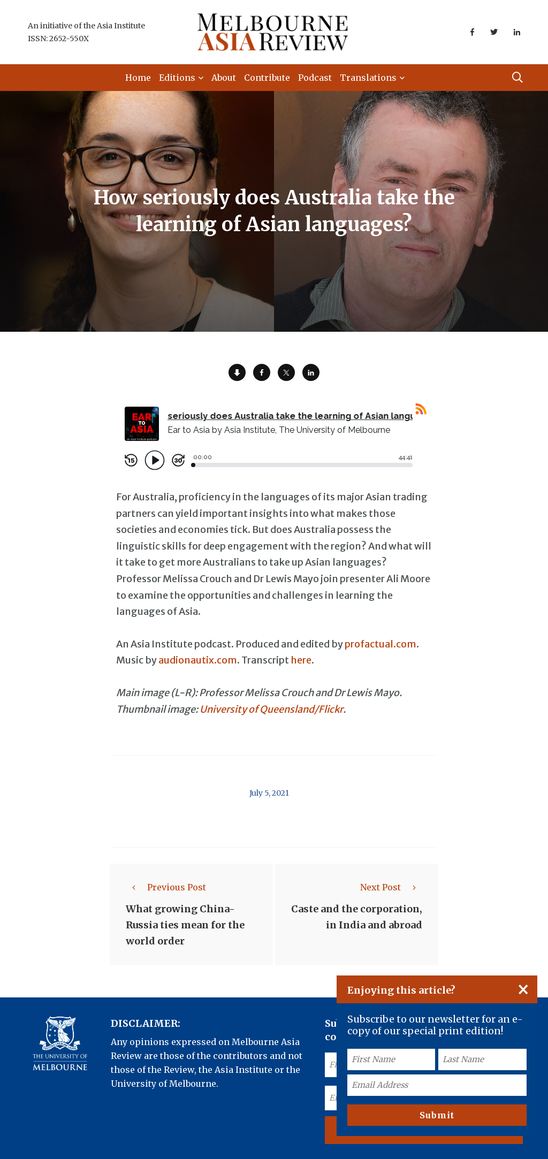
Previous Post (166, 887)
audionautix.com (197, 660)
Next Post (391, 887)
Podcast (315, 77)
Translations (368, 77)
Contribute (267, 77)
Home (138, 77)
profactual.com (380, 644)
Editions (177, 77)
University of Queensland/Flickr (271, 709)
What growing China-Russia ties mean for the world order (185, 925)
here (301, 660)
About (223, 77)
